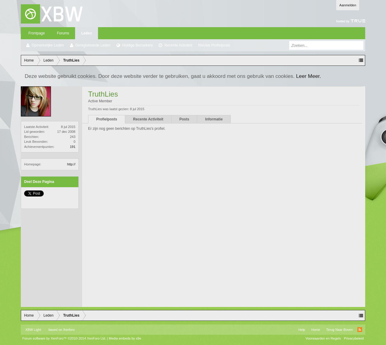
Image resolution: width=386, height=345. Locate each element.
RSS (359, 329)
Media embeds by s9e (125, 338)
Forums (63, 33)
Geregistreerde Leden (93, 45)
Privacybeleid (354, 338)
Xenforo (69, 329)
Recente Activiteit (178, 45)
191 (72, 147)
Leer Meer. (308, 76)
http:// (71, 164)
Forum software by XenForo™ (64, 338)
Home (315, 329)
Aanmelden (347, 5)
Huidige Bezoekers (137, 45)
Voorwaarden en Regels (323, 338)
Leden (86, 33)
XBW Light (33, 329)
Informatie (214, 119)
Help (301, 329)
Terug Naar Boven (339, 329)
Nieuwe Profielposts (214, 45)
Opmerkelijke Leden (48, 45)
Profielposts (106, 119)
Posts (184, 119)
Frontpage (36, 33)
